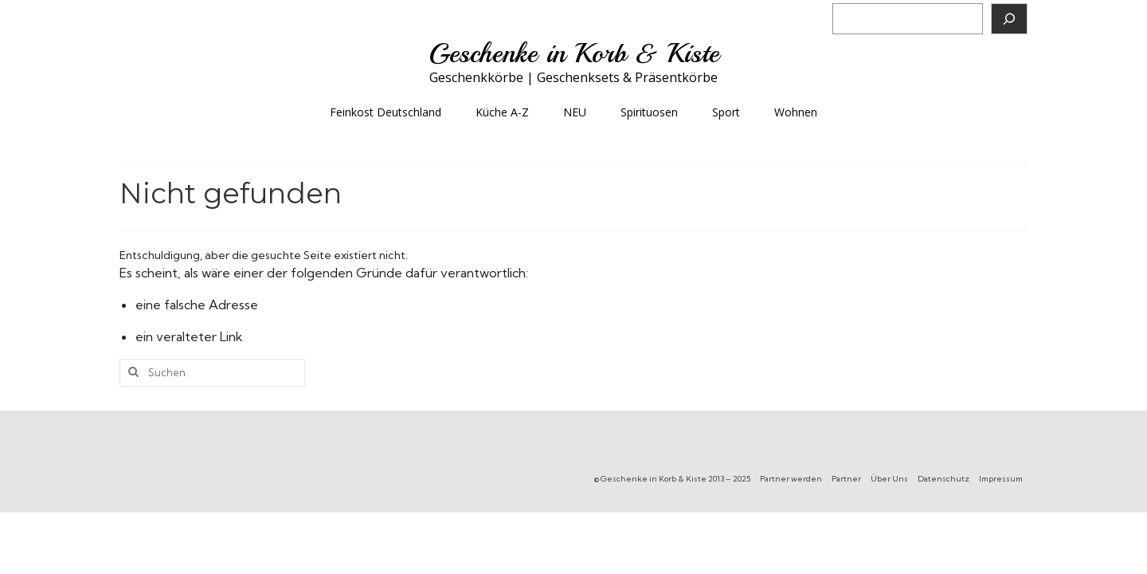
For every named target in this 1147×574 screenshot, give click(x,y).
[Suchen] (1009, 18)
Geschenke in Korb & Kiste (574, 53)
